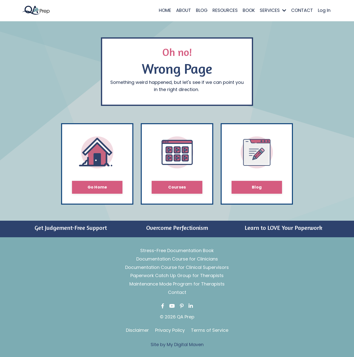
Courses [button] (177, 187)
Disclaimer (137, 330)
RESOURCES (225, 10)
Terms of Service (209, 330)
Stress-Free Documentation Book (177, 250)
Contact (177, 292)
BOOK (249, 10)
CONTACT (302, 10)
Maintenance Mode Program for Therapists (177, 284)
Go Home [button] (97, 187)
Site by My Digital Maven (177, 344)
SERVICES (273, 10)
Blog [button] (257, 187)
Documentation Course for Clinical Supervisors (177, 267)
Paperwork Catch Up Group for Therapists (177, 275)
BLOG (202, 10)
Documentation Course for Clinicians (177, 259)
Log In (324, 10)
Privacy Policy (170, 330)
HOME (165, 10)
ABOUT (183, 10)
